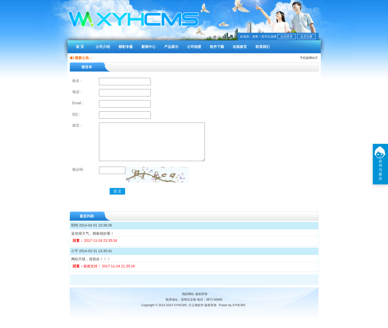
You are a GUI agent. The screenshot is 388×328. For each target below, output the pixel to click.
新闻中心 (148, 47)
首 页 (80, 47)
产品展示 (171, 47)
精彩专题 (126, 47)
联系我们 (263, 47)
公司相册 (194, 47)
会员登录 (286, 36)
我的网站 (188, 301)
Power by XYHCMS (232, 313)
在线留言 (240, 47)
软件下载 (217, 47)
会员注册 (306, 36)
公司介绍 (103, 47)
